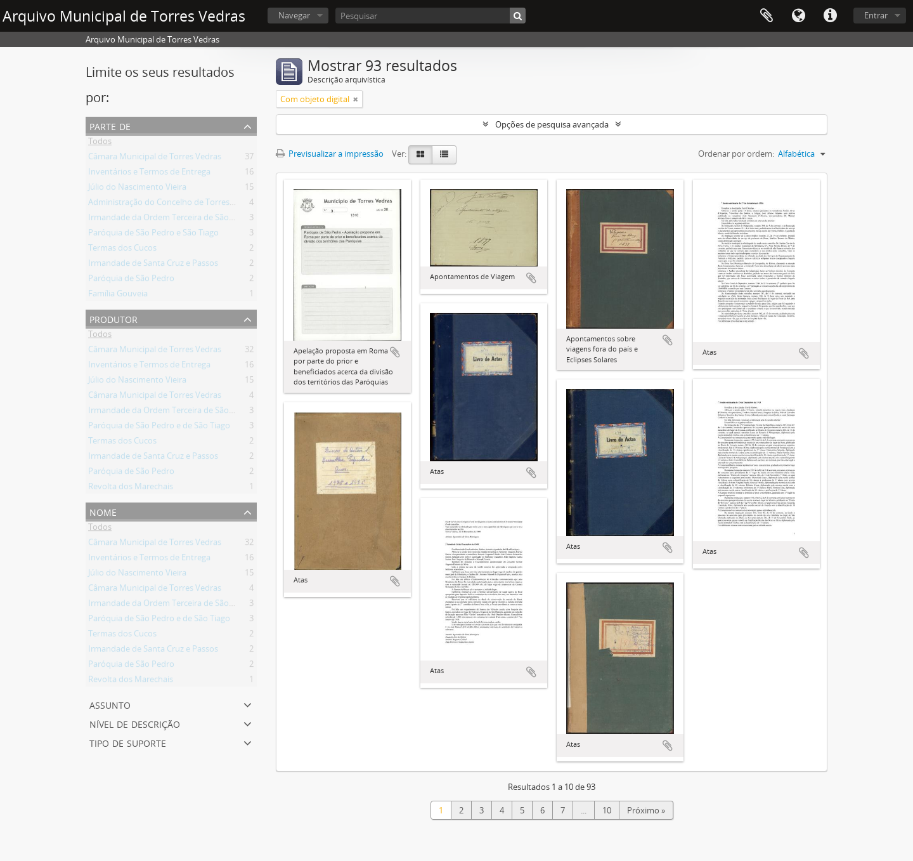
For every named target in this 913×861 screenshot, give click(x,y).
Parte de (110, 125)
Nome (103, 511)
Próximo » (646, 810)
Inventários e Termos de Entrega (149, 174)
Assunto (110, 704)
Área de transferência (766, 16)
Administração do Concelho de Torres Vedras (172, 204)
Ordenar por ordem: (736, 153)
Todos (100, 143)
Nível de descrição (134, 723)
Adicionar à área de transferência (395, 352)
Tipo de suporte (127, 742)
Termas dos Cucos (122, 250)
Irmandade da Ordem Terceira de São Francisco (177, 219)
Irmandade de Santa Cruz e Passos (153, 265)
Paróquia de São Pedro (131, 280)
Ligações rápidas (830, 16)
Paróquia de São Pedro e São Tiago (153, 234)
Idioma (798, 16)
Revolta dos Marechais (130, 488)
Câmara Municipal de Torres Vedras (154, 158)
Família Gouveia (118, 295)
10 (606, 810)
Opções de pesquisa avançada (552, 124)
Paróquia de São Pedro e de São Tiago (159, 427)
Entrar (876, 15)
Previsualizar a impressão (330, 153)
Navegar (294, 15)
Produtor (113, 318)
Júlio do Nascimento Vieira (137, 189)
